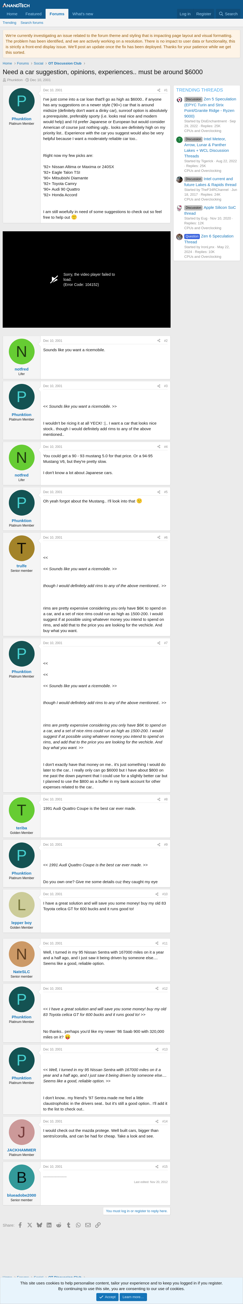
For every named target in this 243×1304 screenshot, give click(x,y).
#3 (166, 386)
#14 (165, 1121)
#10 (165, 894)
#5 (166, 492)
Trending (9, 23)
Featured (33, 14)
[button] (97, 14)
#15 (165, 1167)
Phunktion (15, 80)
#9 (166, 844)
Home (12, 14)
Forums (57, 14)
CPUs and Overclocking (202, 131)
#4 (166, 447)
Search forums (32, 23)
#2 (166, 341)
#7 (166, 643)
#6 (166, 537)
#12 (165, 989)
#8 (166, 799)
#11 (165, 943)
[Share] (158, 90)
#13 (165, 1049)
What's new (82, 14)
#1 (166, 90)
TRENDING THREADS (199, 90)
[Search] (228, 14)
